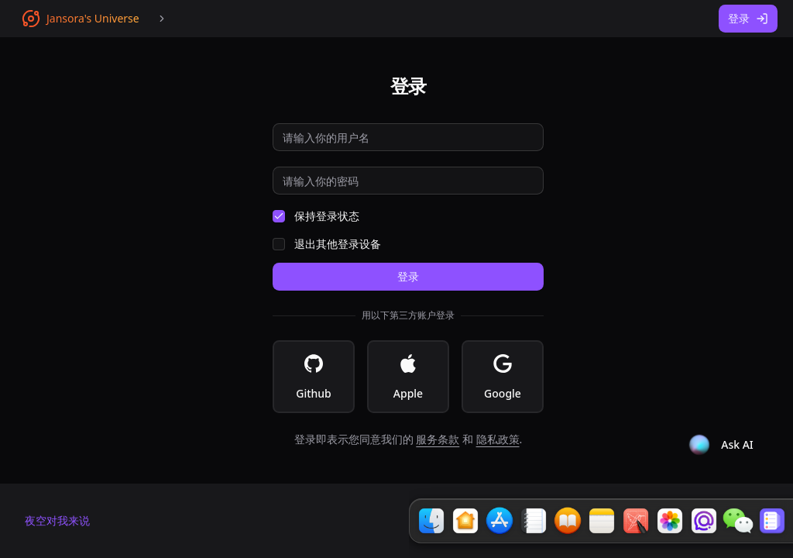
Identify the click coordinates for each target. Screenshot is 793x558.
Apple (408, 377)
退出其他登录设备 (337, 244)
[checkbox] (279, 216)
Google (502, 377)
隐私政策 (498, 439)
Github (313, 377)
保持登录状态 (326, 216)
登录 (748, 18)
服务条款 (437, 439)
